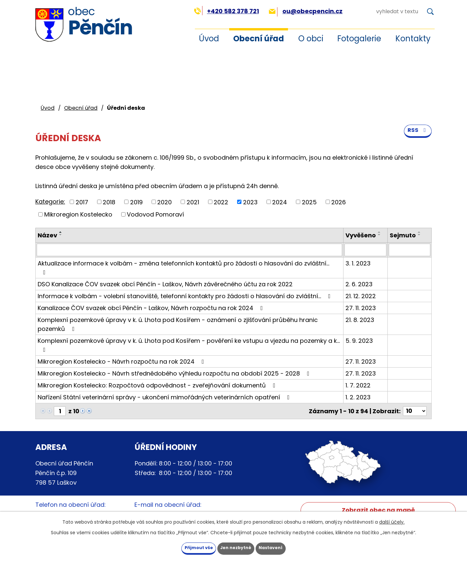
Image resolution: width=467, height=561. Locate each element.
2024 (279, 202)
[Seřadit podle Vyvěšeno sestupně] (379, 234)
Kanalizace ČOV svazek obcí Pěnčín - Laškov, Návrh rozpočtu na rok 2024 (152, 308)
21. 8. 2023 (359, 320)
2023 (250, 202)
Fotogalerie (359, 38)
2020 (164, 202)
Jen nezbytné (236, 547)
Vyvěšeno (360, 235)
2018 (109, 202)
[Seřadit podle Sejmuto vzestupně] (419, 232)
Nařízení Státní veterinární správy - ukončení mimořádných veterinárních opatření (165, 397)
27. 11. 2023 (360, 308)
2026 (338, 202)
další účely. (392, 520)
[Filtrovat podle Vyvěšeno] (365, 250)
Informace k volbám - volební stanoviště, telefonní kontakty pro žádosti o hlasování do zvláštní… (185, 296)
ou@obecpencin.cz (305, 11)
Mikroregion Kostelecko (78, 214)
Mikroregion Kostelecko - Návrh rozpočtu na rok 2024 (122, 361)
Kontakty (413, 38)
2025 (309, 202)
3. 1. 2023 (358, 263)
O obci (310, 38)
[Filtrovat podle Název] (189, 250)
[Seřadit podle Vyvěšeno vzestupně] (379, 232)
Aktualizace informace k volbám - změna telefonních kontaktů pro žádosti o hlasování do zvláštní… (183, 267)
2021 (193, 202)
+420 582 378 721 (226, 11)
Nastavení (282, 547)
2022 (221, 202)
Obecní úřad (258, 38)
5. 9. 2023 (359, 341)
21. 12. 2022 (360, 296)
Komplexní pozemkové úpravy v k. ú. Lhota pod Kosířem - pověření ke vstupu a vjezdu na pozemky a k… (189, 345)
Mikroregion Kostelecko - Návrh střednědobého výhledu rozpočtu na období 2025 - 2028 (175, 373)
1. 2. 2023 (358, 397)
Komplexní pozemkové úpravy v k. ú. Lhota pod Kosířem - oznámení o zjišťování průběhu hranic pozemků (178, 324)
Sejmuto (403, 235)
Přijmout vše (187, 547)
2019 (136, 202)
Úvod (209, 38)
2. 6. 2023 (359, 284)
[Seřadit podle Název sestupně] (60, 234)
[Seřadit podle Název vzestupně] (60, 232)
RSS (417, 136)
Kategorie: (50, 201)
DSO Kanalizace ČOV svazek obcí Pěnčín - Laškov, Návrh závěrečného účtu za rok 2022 (165, 284)
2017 (82, 202)
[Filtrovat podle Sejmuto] (409, 250)
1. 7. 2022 (358, 385)
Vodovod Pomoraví (155, 214)
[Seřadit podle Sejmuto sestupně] (419, 234)
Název (47, 235)
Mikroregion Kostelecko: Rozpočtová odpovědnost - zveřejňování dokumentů (158, 385)
